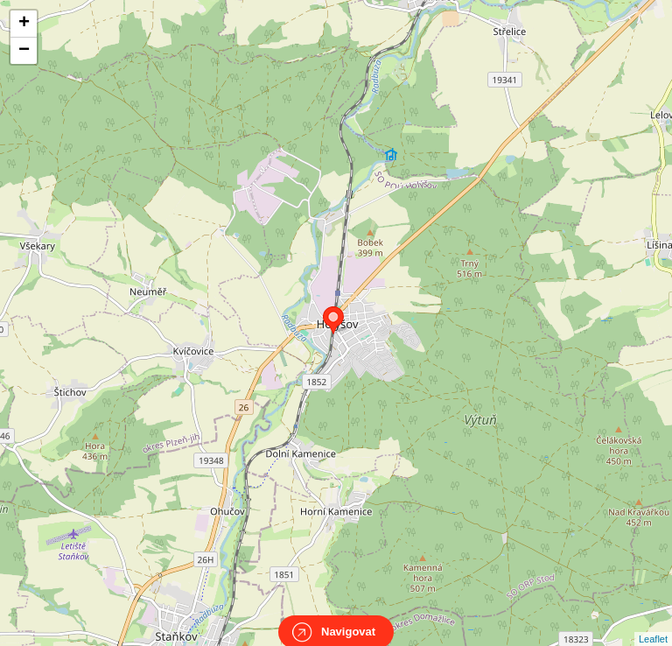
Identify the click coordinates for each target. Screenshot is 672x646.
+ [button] (24, 24)
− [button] (24, 51)
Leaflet (653, 623)
